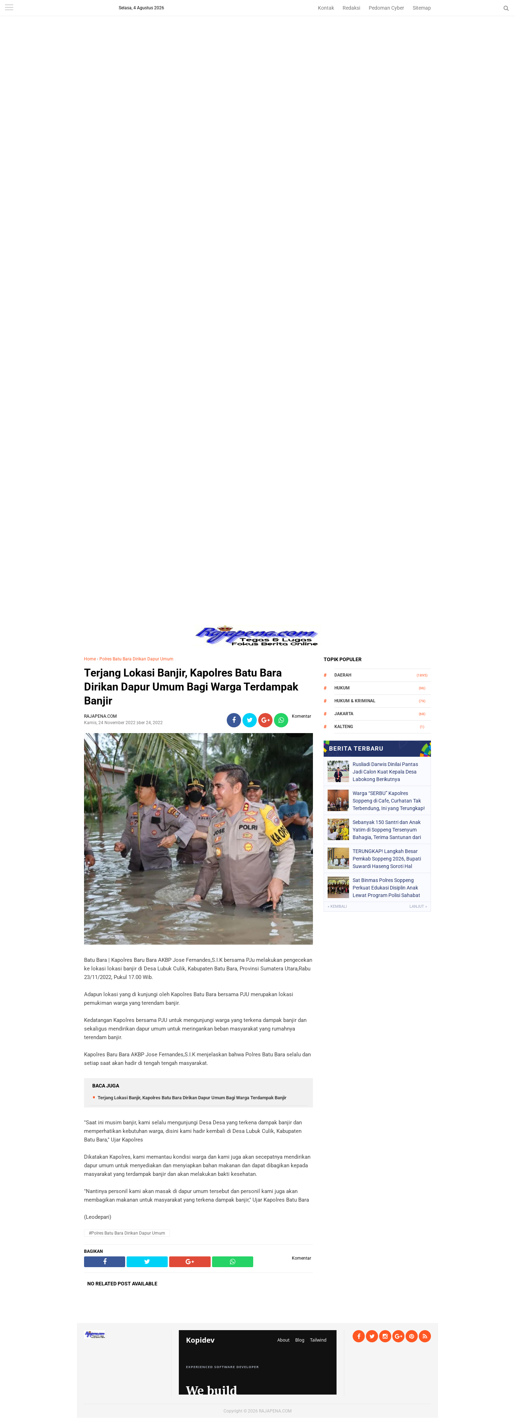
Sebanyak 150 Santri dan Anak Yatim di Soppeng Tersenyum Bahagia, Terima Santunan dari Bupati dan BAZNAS (387, 829)
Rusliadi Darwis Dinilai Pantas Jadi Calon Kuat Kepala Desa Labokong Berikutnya (385, 771)
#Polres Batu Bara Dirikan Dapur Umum (127, 1233)
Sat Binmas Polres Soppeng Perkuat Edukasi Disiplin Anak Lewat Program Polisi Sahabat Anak (386, 887)
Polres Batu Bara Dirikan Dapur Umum (136, 658)
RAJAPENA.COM (275, 1411)
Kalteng (343, 726)
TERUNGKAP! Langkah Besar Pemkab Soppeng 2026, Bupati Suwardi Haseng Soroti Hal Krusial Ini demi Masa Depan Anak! (387, 858)
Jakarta (343, 713)
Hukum (342, 687)
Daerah (342, 675)
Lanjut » (418, 906)
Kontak (326, 8)
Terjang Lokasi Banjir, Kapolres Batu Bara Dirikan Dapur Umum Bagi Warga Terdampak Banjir (191, 687)
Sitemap (422, 8)
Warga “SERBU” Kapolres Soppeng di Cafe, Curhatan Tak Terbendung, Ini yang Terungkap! (389, 800)
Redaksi (351, 8)
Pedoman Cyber (386, 8)
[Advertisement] (257, 50)
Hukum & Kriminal (355, 700)
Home (90, 658)
